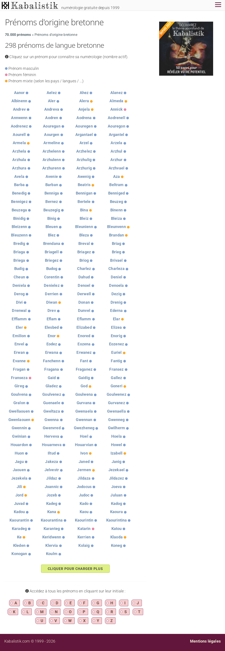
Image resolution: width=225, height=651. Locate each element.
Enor (52, 335)
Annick (116, 109)
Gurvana (84, 402)
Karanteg (52, 528)
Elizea (116, 327)
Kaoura (116, 511)
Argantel (116, 134)
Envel (19, 344)
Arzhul (116, 151)
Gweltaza (51, 411)
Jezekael (116, 470)
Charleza (116, 268)
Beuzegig (51, 210)
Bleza (84, 235)
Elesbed (52, 327)
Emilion (19, 335)
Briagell (52, 252)
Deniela (19, 285)
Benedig (19, 193)
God (84, 386)
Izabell (116, 453)
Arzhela (19, 151)
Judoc (84, 495)
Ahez (84, 92)
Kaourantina (52, 520)
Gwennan (84, 419)
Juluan (116, 495)
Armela (19, 142)
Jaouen (19, 470)
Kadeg (51, 503)
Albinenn (19, 101)
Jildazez (116, 478)
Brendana (51, 243)
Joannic (52, 486)
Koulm (51, 553)
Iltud (52, 453)
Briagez (84, 252)
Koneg (116, 545)
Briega (19, 260)
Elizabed (84, 327)
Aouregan (51, 126)
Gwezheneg (84, 428)
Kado (84, 503)
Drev (52, 310)
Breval (84, 243)
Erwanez (84, 352)
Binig (51, 218)
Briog (84, 260)
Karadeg (19, 528)
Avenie (52, 176)
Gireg (19, 386)
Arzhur (116, 159)
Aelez (52, 92)
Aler (51, 101)
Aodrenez (19, 126)
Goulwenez (116, 394)
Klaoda (116, 537)
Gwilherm (116, 428)
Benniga (51, 193)
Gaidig (84, 377)
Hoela (116, 436)
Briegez (52, 260)
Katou (116, 528)
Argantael (84, 134)
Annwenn (19, 117)
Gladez (52, 386)
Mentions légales (205, 641)
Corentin (51, 277)
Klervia (51, 545)
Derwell (84, 294)
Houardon (19, 444)
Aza (116, 176)
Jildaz (51, 478)
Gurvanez (116, 402)
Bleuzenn (19, 235)
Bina (84, 210)
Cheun (19, 277)
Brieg (116, 252)
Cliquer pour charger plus (75, 569)
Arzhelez (84, 151)
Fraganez (84, 369)
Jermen (84, 470)
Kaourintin (84, 520)
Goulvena (19, 394)
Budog (51, 268)
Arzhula (19, 159)
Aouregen (84, 126)
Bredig (19, 243)
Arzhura (19, 168)
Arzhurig (84, 168)
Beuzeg (116, 201)
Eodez (51, 344)
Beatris (84, 184)
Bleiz (84, 218)
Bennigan (84, 193)
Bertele (84, 201)
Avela (19, 176)
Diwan (51, 302)
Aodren (51, 117)
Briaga (19, 252)
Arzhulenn (52, 159)
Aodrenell (116, 117)
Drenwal (19, 310)
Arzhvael (116, 168)
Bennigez (19, 201)
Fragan (19, 369)
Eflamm (84, 319)
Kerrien (84, 537)
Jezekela (19, 478)
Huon (19, 453)
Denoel (84, 285)
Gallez (116, 377)
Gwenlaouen (19, 419)
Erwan (19, 352)
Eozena (84, 344)
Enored (84, 335)
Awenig (84, 176)
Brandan (116, 235)
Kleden (19, 545)
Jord (19, 495)
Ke (19, 537)
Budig (19, 268)
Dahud (84, 277)
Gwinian (19, 436)
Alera (84, 101)
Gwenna (51, 419)
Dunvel (84, 310)
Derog (19, 294)
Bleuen (52, 226)
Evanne (19, 361)
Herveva (51, 436)
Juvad (19, 503)
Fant (84, 361)
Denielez (51, 285)
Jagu (19, 461)
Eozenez (116, 344)
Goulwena (84, 394)
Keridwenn (51, 537)
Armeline (51, 142)
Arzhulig (84, 159)
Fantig (116, 361)
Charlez (84, 268)
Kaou (84, 511)
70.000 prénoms (18, 35)
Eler (19, 327)
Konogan (19, 553)
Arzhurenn (51, 168)
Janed (84, 461)
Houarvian (84, 444)
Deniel (116, 277)
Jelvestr (51, 470)
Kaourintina (116, 520)
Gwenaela (84, 411)
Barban (51, 184)
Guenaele (51, 402)
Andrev (19, 109)
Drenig (116, 302)
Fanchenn (51, 361)
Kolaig (84, 545)
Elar (116, 319)
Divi (19, 302)
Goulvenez (51, 394)
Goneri (116, 386)
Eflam (52, 319)
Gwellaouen (19, 411)
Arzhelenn (52, 151)
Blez (52, 235)
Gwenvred (51, 428)
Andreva (51, 109)
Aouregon (116, 126)
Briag (116, 243)
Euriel (116, 352)
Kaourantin (19, 520)
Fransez (116, 369)
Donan (84, 302)
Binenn (116, 210)
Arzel (84, 142)
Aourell (19, 134)
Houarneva (52, 444)
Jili (19, 486)
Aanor (19, 92)
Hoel (84, 436)
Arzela (116, 142)
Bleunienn (84, 226)
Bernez (51, 201)
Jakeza (51, 461)
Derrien (51, 294)
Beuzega (19, 210)
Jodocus (84, 486)
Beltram (116, 184)
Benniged (116, 193)
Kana (51, 511)
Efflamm (19, 319)
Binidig (19, 218)
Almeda (116, 101)
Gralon (19, 402)
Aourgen (51, 134)
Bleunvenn (116, 226)
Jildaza (84, 478)
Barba (19, 184)
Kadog (116, 503)
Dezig (116, 294)
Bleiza (116, 218)
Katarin (84, 528)
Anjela (84, 109)
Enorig (116, 335)
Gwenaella (116, 411)
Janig (117, 461)
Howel (116, 444)
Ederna (116, 310)
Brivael (116, 260)
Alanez (116, 92)
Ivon (84, 453)
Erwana (51, 352)
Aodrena (84, 117)
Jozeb (51, 495)
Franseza (19, 377)
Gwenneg (116, 419)
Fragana (51, 369)
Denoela (116, 285)
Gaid (52, 377)
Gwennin (19, 428)
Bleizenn (19, 226)
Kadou (19, 511)
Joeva (116, 486)
